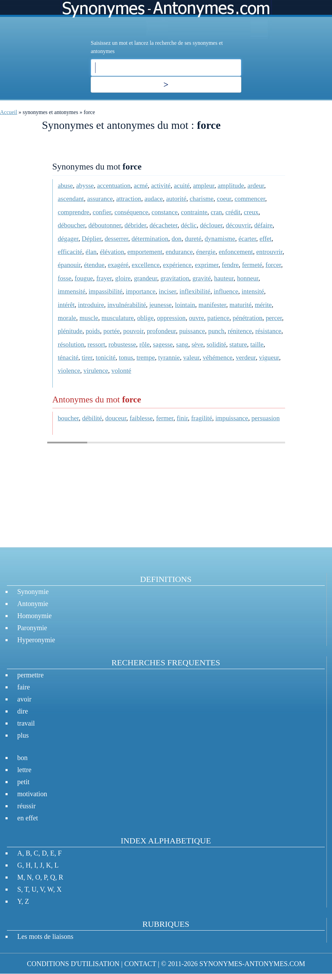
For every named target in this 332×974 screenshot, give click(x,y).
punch (216, 331)
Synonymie (33, 591)
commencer (249, 198)
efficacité (70, 251)
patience (218, 317)
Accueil (8, 112)
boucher (68, 418)
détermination (150, 238)
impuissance (231, 418)
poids (93, 331)
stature (238, 344)
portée (111, 331)
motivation (32, 794)
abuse (65, 185)
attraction (128, 198)
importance (140, 291)
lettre (24, 769)
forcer (273, 264)
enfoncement (236, 251)
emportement (145, 251)
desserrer (116, 238)
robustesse (122, 344)
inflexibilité (195, 291)
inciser (167, 291)
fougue (84, 278)
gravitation (174, 278)
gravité (201, 278)
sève (197, 344)
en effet (27, 818)
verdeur (246, 357)
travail (26, 723)
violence (69, 370)
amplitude (231, 185)
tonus (126, 357)
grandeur (145, 278)
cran (216, 212)
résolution (71, 344)
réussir (26, 806)
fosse (64, 278)
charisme (201, 198)
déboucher (71, 225)
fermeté (252, 264)
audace (153, 198)
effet (266, 238)
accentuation (114, 185)
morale (67, 317)
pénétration (247, 317)
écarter (247, 238)
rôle (144, 344)
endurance (179, 251)
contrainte (194, 212)
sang (182, 344)
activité (160, 185)
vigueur (269, 357)
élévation (112, 251)
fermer (164, 418)
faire (23, 687)
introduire (91, 304)
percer (274, 317)
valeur (191, 357)
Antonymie (32, 603)
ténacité (68, 357)
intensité (253, 291)
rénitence (240, 331)
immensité (71, 291)
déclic (189, 225)
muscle (88, 317)
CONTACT (140, 963)
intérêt (66, 304)
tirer (87, 357)
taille (256, 344)
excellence (146, 264)
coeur (224, 198)
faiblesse (141, 418)
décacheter (164, 225)
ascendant (71, 198)
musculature (117, 317)
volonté (121, 370)
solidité (216, 344)
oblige (145, 317)
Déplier (91, 238)
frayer (104, 278)
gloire (123, 278)
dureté (193, 238)
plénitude (70, 331)
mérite (263, 304)
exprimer (207, 264)
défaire (263, 225)
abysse (85, 185)
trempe (146, 357)
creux (251, 212)
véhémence (217, 357)
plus (23, 735)
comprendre (74, 212)
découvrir (238, 225)
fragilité (201, 418)
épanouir (69, 264)
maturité (241, 304)
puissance (192, 331)
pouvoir (133, 331)
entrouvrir (269, 251)
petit (23, 782)
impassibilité (105, 291)
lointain (185, 304)
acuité (182, 185)
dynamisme (220, 238)
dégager (68, 238)
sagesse (163, 344)
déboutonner (104, 225)
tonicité (106, 357)
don (177, 238)
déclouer (211, 225)
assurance (100, 198)
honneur (247, 278)
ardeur (256, 185)
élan (91, 251)
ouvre (196, 317)
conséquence (131, 212)
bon (22, 757)
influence (226, 291)
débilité (92, 418)
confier (102, 212)
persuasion (265, 418)
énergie (205, 251)
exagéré (118, 264)
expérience (177, 264)
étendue (94, 264)
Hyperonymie (36, 640)
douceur (115, 418)
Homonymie (34, 615)
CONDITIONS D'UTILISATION (73, 963)
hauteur (224, 278)
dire (22, 711)
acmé (141, 185)
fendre (230, 264)
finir (182, 418)
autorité (176, 198)
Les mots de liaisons (45, 936)
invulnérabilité (126, 304)
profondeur (161, 331)
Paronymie (32, 628)
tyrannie (169, 357)
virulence (95, 370)
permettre (30, 675)
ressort (96, 344)
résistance (268, 331)
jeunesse (160, 304)
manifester (212, 304)
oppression (171, 317)
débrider (135, 225)
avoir (24, 699)
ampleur (203, 185)
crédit (233, 212)
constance (165, 212)
